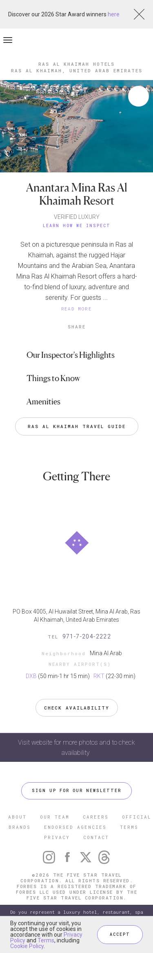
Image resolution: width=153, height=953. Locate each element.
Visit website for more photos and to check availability (76, 748)
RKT (98, 676)
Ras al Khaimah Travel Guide (77, 426)
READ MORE (76, 309)
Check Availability (76, 708)
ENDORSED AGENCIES (75, 827)
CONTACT (96, 837)
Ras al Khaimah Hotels (76, 64)
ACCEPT (120, 934)
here (114, 14)
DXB (31, 676)
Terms (46, 940)
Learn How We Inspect (77, 225)
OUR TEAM (54, 817)
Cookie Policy (27, 946)
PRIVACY (57, 837)
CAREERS (96, 817)
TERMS (129, 827)
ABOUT (17, 817)
